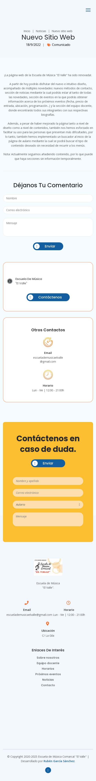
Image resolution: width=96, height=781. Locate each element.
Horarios (48, 669)
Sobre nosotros (48, 658)
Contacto (48, 685)
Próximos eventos (48, 674)
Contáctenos (45, 297)
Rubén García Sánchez (59, 761)
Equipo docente (48, 663)
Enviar (44, 246)
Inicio (27, 31)
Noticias (41, 31)
